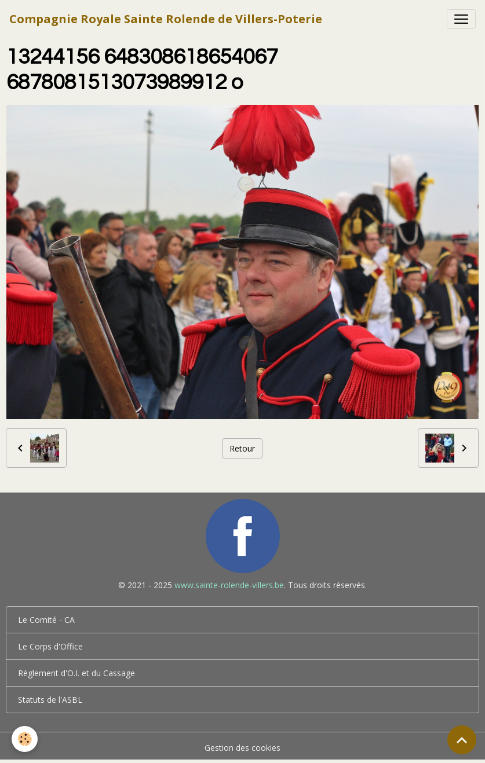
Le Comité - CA (46, 619)
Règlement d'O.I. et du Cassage (76, 672)
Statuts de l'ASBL (50, 699)
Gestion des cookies (242, 747)
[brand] (165, 19)
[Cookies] (25, 739)
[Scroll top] (461, 739)
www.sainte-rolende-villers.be (229, 584)
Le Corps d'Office (50, 646)
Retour (242, 448)
